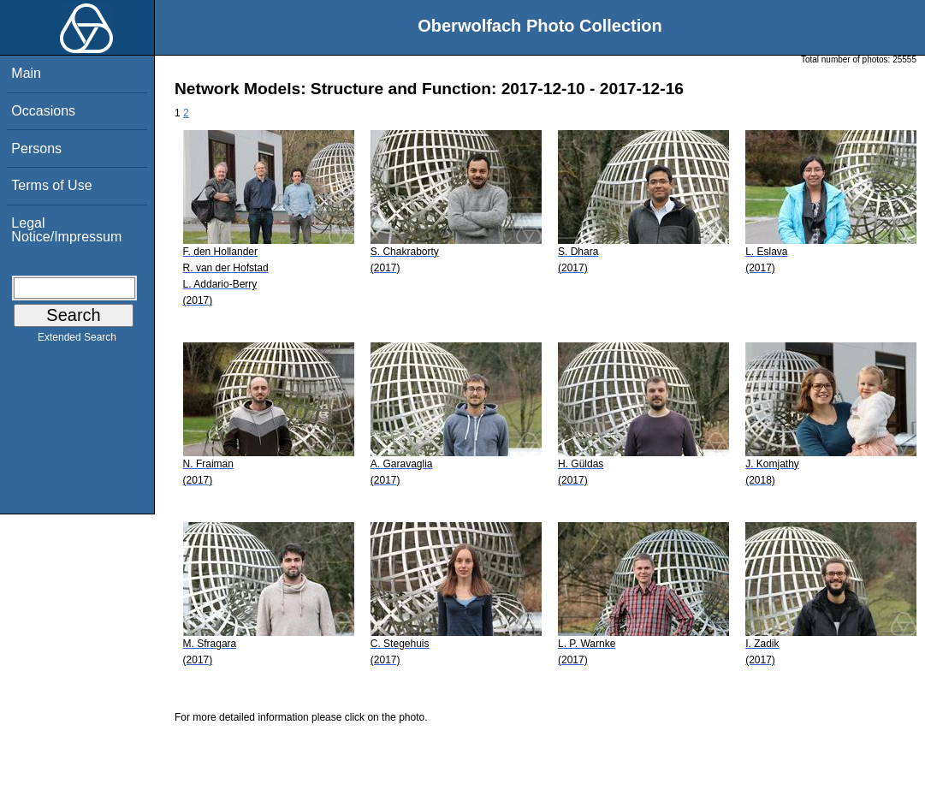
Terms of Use (51, 185)
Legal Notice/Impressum (66, 230)
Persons (36, 148)
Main (26, 73)
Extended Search (77, 341)
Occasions (43, 111)
